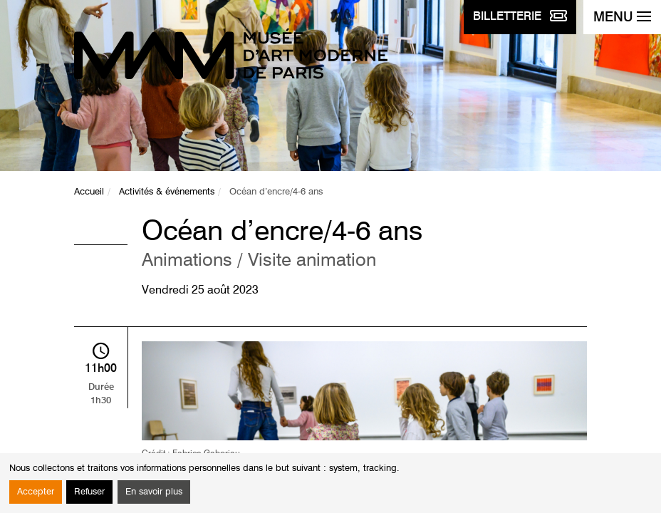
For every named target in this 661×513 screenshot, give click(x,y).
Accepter (35, 492)
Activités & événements (166, 192)
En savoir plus (153, 492)
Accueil (89, 192)
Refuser (89, 492)
